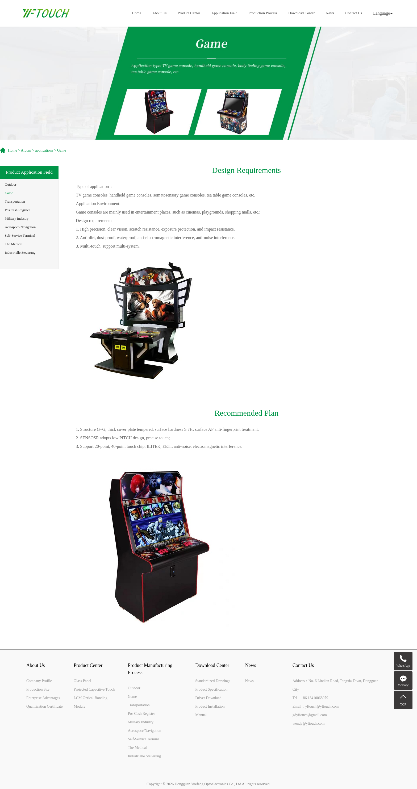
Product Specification (211, 689)
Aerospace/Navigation (20, 227)
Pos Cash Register (17, 210)
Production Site (37, 689)
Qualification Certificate (44, 706)
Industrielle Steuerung (20, 252)
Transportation (15, 201)
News (330, 13)
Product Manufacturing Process (150, 669)
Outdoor (10, 184)
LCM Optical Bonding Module (90, 702)
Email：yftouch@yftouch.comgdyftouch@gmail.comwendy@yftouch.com (316, 714)
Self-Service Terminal (20, 235)
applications (44, 150)
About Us (159, 13)
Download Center (301, 13)
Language (383, 13)
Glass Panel (82, 681)
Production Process (263, 13)
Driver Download (208, 698)
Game (9, 193)
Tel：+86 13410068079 (310, 698)
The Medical (13, 244)
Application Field (224, 13)
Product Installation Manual (209, 710)
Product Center (189, 13)
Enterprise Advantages (43, 698)
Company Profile (39, 681)
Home (136, 13)
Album (26, 150)
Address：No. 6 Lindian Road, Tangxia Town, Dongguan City (335, 685)
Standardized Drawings (212, 681)
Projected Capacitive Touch (94, 689)
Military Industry (16, 218)
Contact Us (353, 13)
